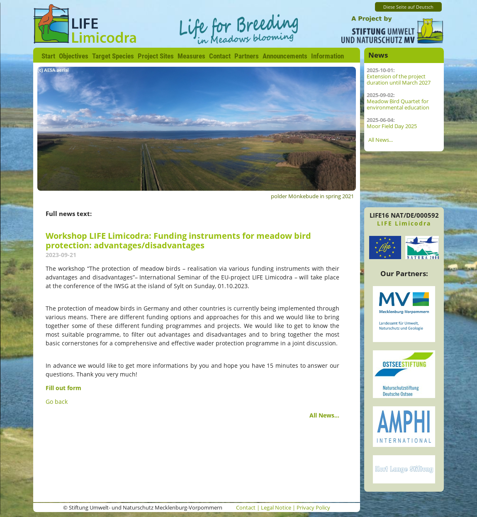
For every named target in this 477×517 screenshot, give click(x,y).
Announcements (285, 56)
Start (48, 56)
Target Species (113, 56)
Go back (57, 401)
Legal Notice (276, 507)
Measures (191, 56)
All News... (324, 415)
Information (327, 56)
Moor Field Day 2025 (392, 126)
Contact (220, 56)
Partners (246, 56)
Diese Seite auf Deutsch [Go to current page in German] (408, 7)
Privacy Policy (313, 507)
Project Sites (156, 56)
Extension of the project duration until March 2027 (399, 79)
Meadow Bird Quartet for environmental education (398, 104)
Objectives (73, 56)
